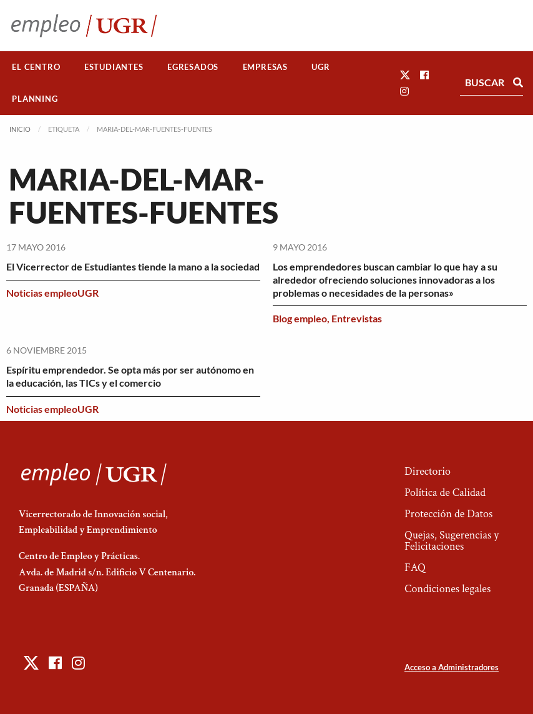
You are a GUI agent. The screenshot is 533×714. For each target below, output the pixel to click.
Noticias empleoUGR (52, 293)
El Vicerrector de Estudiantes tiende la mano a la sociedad (133, 266)
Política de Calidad (445, 492)
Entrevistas (356, 318)
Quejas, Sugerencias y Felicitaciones (451, 540)
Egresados (192, 67)
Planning (34, 99)
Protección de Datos (448, 514)
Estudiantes (114, 67)
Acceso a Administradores (451, 667)
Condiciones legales (447, 589)
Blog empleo (300, 318)
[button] (405, 75)
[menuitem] (36, 67)
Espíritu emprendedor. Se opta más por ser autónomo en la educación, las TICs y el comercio (130, 376)
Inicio (20, 129)
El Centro (36, 67)
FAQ (415, 567)
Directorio (427, 471)
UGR (320, 67)
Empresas (265, 67)
